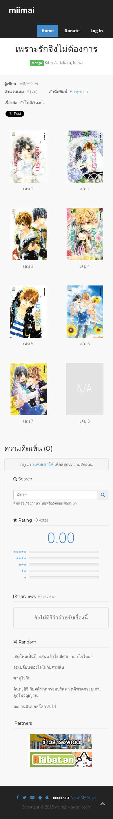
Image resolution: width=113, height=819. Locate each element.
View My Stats (83, 797)
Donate (71, 30)
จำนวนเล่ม (14, 91)
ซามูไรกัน (22, 678)
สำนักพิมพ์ (58, 91)
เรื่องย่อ (10, 102)
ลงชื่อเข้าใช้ (43, 464)
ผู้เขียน (10, 83)
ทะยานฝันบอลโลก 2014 (34, 706)
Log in (96, 30)
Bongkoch (79, 91)
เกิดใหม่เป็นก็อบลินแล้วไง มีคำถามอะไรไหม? (52, 656)
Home (47, 30)
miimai (21, 10)
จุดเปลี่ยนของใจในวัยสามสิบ (38, 667)
